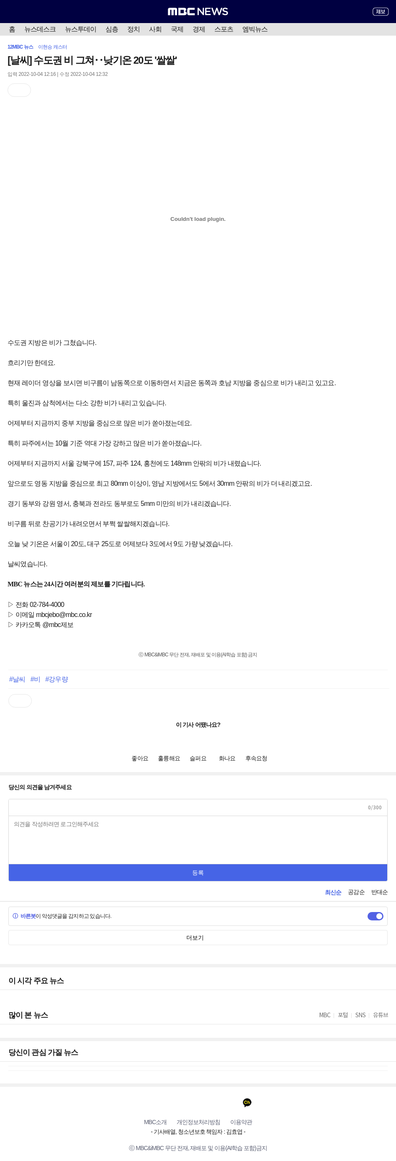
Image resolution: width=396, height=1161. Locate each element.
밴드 (214, 1102)
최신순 (333, 892)
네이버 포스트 (231, 1102)
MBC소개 (155, 1122)
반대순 (379, 892)
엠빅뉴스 (254, 29)
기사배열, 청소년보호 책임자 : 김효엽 (198, 1131)
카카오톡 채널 (247, 1102)
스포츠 (223, 29)
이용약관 (241, 1122)
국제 (177, 29)
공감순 (356, 892)
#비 (35, 679)
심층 (111, 29)
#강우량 (56, 679)
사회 (155, 29)
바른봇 (24, 916)
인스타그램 (198, 1102)
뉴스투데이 (80, 29)
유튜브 (149, 1102)
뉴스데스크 (40, 29)
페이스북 (165, 1102)
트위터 (182, 1102)
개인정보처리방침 (198, 1122)
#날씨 (17, 679)
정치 (133, 29)
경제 (199, 29)
